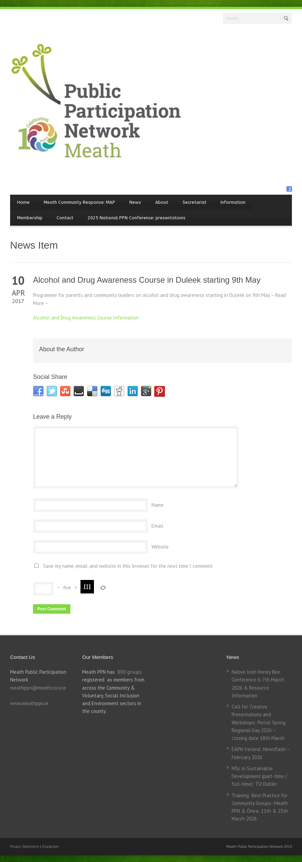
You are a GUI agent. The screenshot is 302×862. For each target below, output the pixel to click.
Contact (65, 217)
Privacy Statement (25, 846)
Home (23, 202)
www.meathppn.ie (29, 703)
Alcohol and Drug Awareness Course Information (86, 317)
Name (158, 505)
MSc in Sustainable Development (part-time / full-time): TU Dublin (259, 776)
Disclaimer (50, 846)
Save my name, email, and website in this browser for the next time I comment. (128, 566)
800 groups (130, 672)
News (135, 202)
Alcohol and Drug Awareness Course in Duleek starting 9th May (147, 279)
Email (157, 526)
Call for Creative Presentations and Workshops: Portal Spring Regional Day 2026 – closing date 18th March (259, 722)
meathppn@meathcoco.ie (38, 688)
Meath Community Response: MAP (79, 202)
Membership (29, 217)
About (161, 202)
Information (233, 202)
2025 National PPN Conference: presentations (137, 217)
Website (160, 547)
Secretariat (194, 202)
